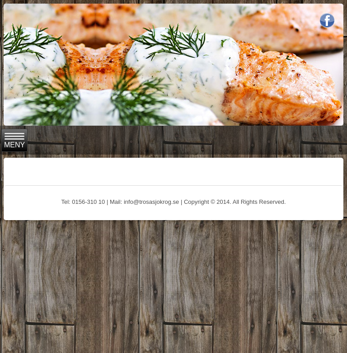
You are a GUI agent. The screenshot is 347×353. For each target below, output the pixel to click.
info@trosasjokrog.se (151, 201)
